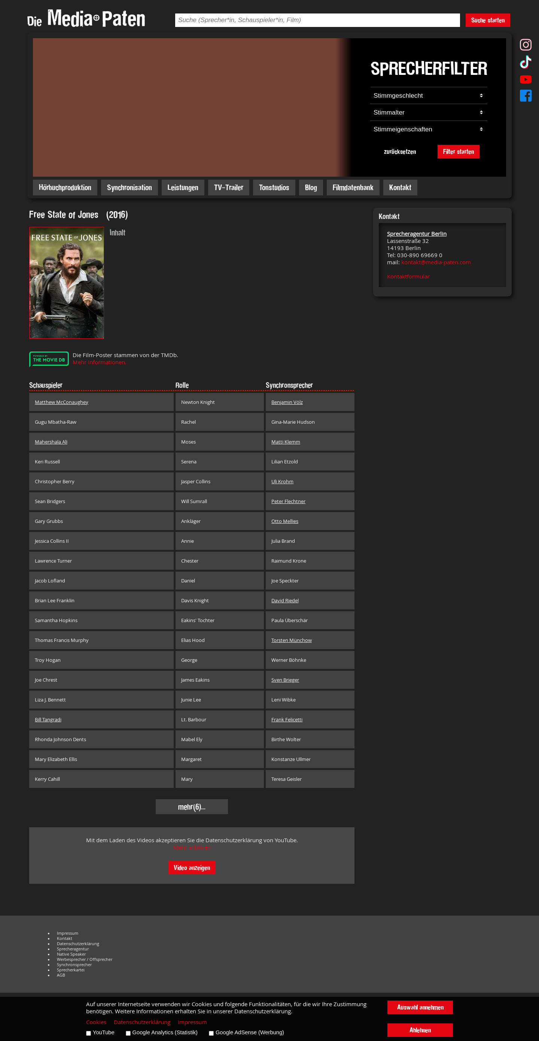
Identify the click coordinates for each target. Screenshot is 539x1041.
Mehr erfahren (192, 847)
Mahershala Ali (51, 441)
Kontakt (400, 187)
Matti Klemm (285, 441)
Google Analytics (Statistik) (165, 1032)
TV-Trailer (228, 187)
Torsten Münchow (291, 640)
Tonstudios (274, 187)
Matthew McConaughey (61, 402)
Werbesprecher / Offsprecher (84, 959)
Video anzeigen (192, 867)
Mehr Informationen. (100, 362)
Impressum (67, 933)
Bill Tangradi (48, 719)
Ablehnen (420, 1030)
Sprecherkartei (71, 969)
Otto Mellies (284, 521)
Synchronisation (129, 187)
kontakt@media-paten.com (436, 262)
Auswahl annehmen (420, 1007)
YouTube (104, 1032)
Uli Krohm (282, 481)
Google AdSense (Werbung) (250, 1032)
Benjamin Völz (287, 402)
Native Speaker (71, 954)
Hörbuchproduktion (65, 187)
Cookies (96, 1022)
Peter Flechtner (288, 501)
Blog (311, 187)
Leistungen (183, 187)
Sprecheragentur (73, 949)
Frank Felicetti (286, 719)
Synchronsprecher (74, 964)
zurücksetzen (400, 151)
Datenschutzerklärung (78, 943)
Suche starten (488, 20)
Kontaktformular (408, 276)
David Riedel (285, 600)
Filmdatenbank (353, 187)
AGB (61, 975)
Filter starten (458, 151)
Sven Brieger (285, 679)
